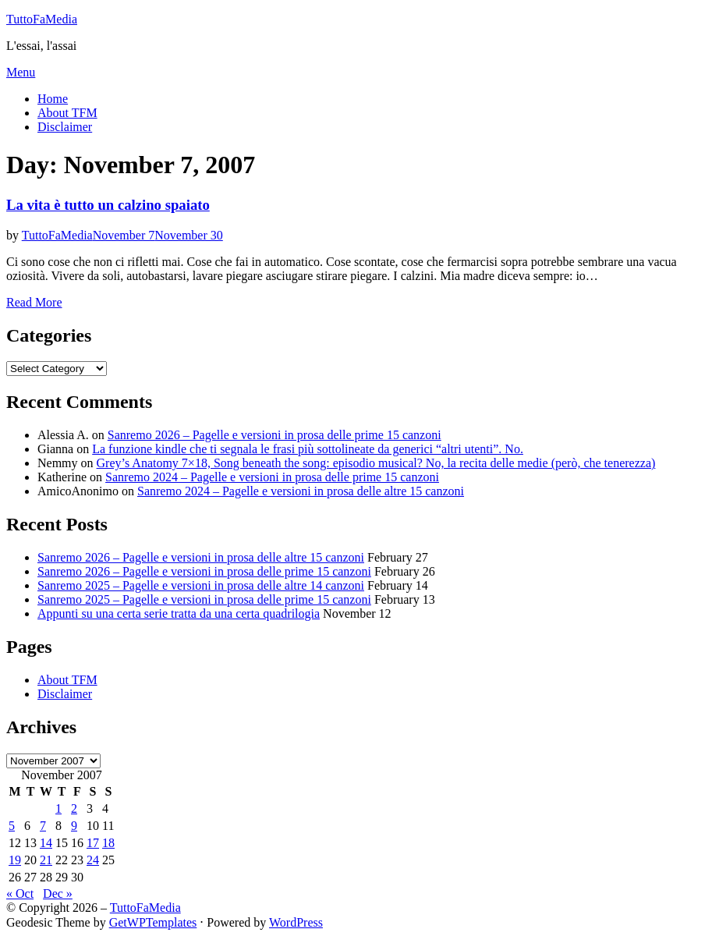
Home (52, 98)
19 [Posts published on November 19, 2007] (15, 860)
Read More (34, 302)
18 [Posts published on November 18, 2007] (108, 842)
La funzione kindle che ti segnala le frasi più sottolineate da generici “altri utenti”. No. (307, 449)
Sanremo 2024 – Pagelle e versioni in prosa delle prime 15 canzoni (272, 477)
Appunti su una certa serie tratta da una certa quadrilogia (178, 613)
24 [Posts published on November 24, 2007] (93, 860)
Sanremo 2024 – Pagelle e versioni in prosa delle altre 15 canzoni (300, 491)
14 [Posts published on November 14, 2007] (46, 842)
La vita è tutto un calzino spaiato (108, 205)
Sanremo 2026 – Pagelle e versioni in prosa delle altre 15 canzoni (200, 557)
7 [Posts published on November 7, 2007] (43, 825)
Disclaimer (64, 126)
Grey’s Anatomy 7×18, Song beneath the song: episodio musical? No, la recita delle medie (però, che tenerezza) (376, 463)
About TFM (67, 112)
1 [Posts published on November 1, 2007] (58, 808)
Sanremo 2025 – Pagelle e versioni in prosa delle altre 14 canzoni (200, 585)
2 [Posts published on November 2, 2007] (74, 808)
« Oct (20, 893)
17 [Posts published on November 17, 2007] (93, 842)
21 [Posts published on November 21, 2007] (46, 860)
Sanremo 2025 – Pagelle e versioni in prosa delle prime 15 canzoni (204, 599)
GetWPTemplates (153, 922)
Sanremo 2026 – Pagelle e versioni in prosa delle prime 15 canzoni (274, 434)
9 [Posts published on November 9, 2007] (74, 825)
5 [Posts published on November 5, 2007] (12, 825)
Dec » (58, 893)
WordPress (296, 922)
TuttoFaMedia (41, 19)
